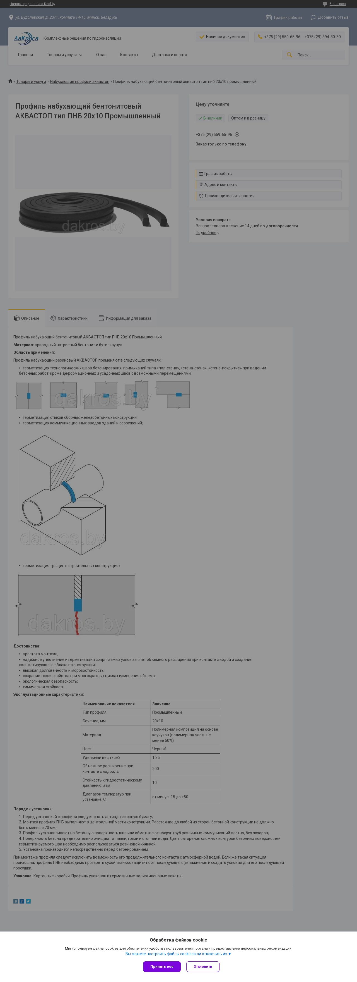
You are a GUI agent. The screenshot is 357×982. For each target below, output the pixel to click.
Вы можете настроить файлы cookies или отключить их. (177, 954)
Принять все (161, 966)
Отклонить (203, 966)
